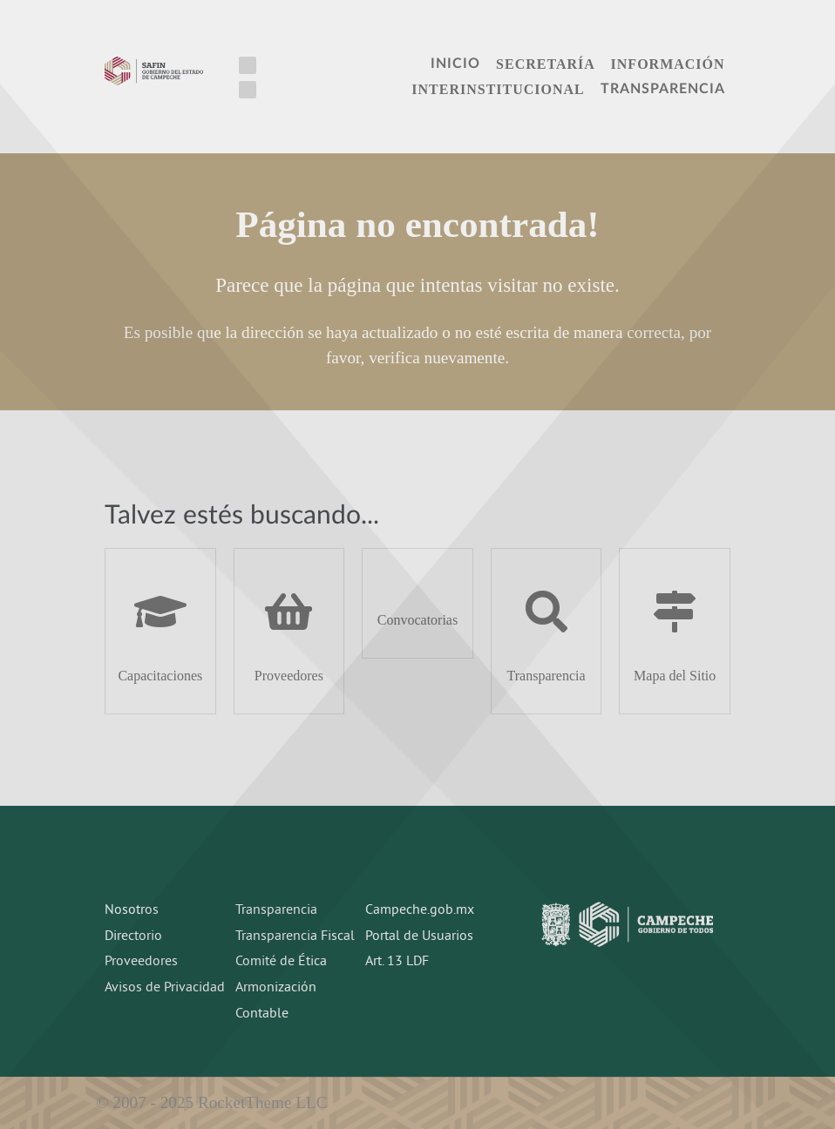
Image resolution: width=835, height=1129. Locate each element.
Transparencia (276, 910)
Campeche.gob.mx (419, 910)
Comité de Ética (281, 961)
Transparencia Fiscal (295, 936)
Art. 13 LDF (397, 961)
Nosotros (132, 910)
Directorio (133, 936)
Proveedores (141, 961)
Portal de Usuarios (419, 936)
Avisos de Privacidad (165, 988)
